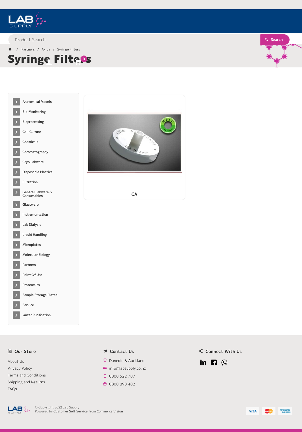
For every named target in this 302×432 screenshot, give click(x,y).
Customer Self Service (71, 411)
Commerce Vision (110, 411)
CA (117, 163)
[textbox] (141, 21)
